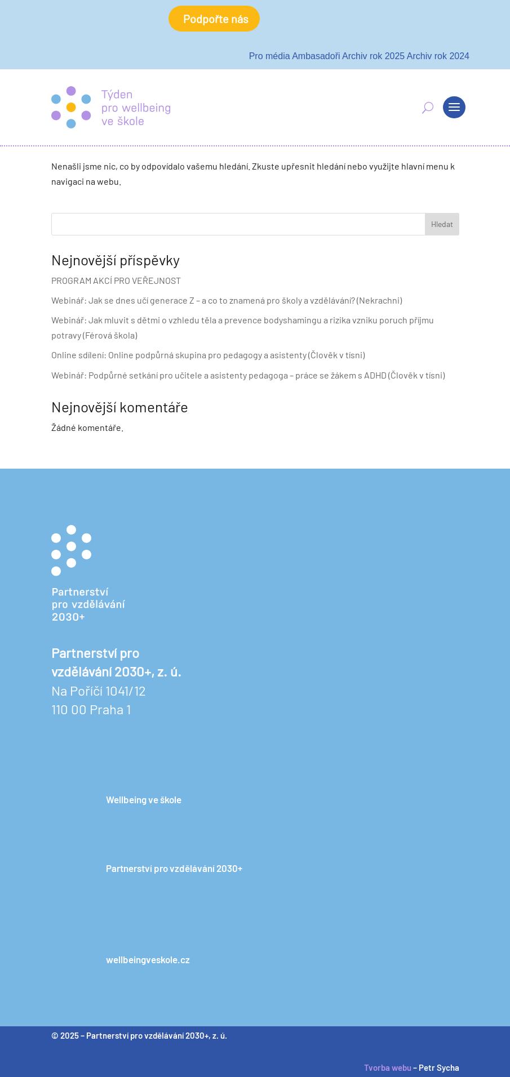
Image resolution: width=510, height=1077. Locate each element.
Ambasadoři (316, 56)
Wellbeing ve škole (143, 799)
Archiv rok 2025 (373, 56)
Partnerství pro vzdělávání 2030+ (174, 868)
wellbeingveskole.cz (148, 959)
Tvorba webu (387, 1067)
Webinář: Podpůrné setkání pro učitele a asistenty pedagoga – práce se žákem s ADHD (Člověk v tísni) (248, 375)
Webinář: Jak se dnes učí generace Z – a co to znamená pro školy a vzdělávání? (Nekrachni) (226, 300)
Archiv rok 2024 (438, 56)
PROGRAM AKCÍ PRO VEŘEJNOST (116, 280)
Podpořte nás (216, 18)
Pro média (269, 56)
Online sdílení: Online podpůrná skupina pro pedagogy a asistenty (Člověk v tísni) (208, 354)
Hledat (442, 224)
